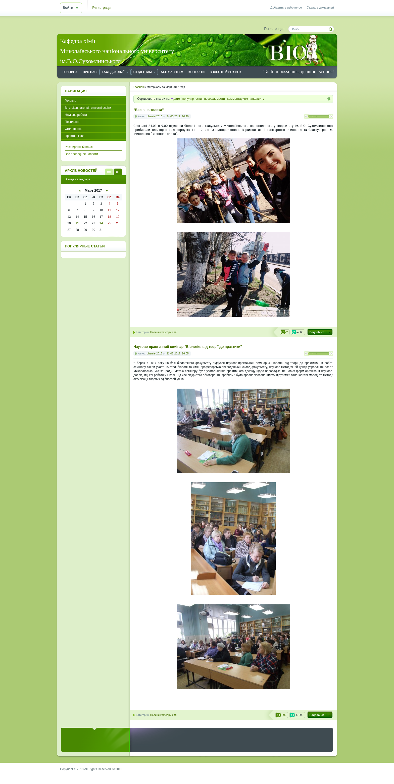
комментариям (237, 98)
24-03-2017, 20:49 (177, 116)
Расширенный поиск (79, 147)
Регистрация (102, 8)
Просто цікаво (74, 136)
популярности (192, 98)
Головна (70, 100)
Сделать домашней (320, 7)
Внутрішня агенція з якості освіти (88, 108)
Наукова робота (76, 115)
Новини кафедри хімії (163, 332)
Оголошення (73, 129)
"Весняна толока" (148, 110)
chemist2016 (154, 116)
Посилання (72, 122)
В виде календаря (118, 172)
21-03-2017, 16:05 (177, 353)
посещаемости (214, 98)
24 (101, 223)
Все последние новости (81, 154)
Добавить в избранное (286, 7)
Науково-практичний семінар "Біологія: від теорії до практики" (187, 347)
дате (176, 98)
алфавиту (257, 98)
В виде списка (109, 172)
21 (77, 223)
